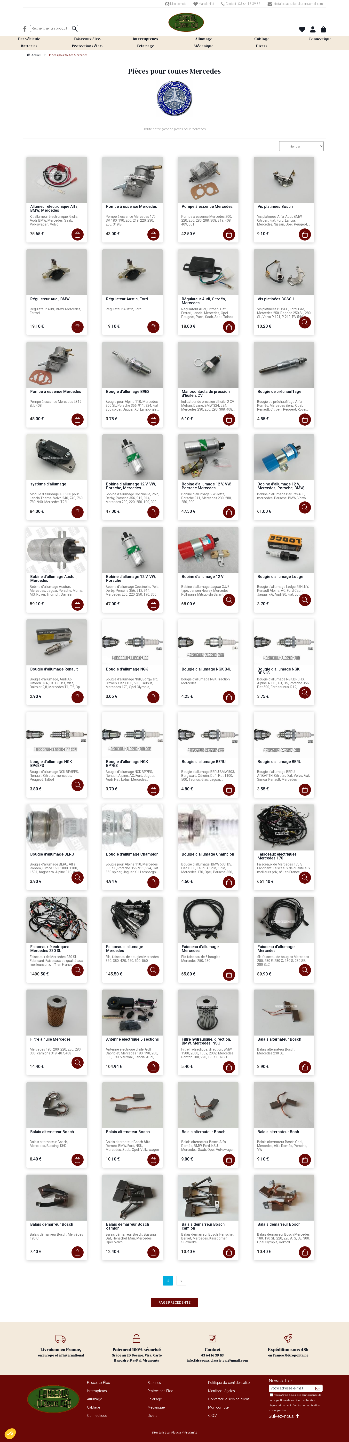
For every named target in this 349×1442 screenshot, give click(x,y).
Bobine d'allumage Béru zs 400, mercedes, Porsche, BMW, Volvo (281, 496)
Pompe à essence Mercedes (131, 207)
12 (113, 1251)
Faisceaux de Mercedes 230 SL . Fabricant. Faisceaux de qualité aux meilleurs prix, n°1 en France (56, 961)
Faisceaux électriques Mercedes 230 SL (49, 949)
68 (188, 603)
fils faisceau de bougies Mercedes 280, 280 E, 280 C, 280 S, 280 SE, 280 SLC (283, 961)
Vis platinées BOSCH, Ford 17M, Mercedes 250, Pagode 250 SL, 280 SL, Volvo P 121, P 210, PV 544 (284, 313)
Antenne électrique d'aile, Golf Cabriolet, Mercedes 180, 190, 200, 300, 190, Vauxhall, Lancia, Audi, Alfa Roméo (132, 1053)
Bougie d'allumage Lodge (280, 577)
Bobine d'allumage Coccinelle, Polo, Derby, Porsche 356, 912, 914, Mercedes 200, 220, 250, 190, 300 (132, 498)
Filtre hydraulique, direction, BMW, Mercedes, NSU (206, 1041)
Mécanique (156, 1407)
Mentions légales (221, 1391)
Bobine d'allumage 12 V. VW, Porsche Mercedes (206, 486)
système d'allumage (48, 484)
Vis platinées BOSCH (276, 299)
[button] (10, 1434)
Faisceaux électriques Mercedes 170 (277, 856)
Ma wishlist (203, 4)
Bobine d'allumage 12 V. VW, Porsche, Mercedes (131, 486)
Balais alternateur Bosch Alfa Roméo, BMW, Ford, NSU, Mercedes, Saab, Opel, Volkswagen (132, 1146)
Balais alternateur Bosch (279, 1039)
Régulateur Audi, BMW (50, 299)
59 (37, 603)
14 (37, 1066)
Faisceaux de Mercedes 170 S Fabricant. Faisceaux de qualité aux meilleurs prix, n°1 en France (283, 868)
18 (188, 326)
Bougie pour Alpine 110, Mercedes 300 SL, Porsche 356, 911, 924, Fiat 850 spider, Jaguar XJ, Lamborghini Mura (132, 406)
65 (188, 973)
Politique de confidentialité (229, 1383)
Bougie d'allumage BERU (204, 762)
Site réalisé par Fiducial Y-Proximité (174, 1432)
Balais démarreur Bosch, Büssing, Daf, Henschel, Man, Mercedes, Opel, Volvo (131, 1238)
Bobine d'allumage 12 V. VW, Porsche (131, 579)
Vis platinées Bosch (275, 207)
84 (37, 511)
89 (264, 973)
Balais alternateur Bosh (278, 1132)
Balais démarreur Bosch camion (127, 1227)
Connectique (97, 1416)
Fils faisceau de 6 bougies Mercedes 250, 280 (200, 959)
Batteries (154, 1383)
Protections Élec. (161, 1391)
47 (113, 511)
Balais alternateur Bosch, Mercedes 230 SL (276, 1051)
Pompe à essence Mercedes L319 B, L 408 (55, 403)
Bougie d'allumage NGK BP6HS (279, 671)
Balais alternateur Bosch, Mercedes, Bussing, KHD (49, 1144)
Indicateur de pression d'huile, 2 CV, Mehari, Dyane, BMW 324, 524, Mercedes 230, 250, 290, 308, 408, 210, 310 (207, 406)
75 (37, 233)
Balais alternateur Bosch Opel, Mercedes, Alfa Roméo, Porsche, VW (282, 1146)
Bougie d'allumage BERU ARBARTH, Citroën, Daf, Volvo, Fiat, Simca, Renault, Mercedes (283, 775)
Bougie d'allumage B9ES (128, 392)
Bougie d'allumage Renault (54, 669)
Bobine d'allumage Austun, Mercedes (54, 579)
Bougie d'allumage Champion (132, 854)
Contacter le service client (228, 1399)
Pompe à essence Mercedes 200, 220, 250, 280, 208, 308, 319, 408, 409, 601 (206, 220)
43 (113, 233)
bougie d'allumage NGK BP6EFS (51, 764)
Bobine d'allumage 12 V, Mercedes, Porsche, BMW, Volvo (281, 486)
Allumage (94, 1399)
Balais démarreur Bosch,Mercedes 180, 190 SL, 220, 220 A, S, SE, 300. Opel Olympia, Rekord (283, 1238)
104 (114, 1066)
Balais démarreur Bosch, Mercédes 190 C (56, 1236)
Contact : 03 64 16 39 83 (241, 4)
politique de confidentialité (292, 1400)
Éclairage (155, 1399)
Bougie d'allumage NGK (127, 669)
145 (114, 973)
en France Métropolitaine (288, 1346)
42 (188, 233)
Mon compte (175, 4)
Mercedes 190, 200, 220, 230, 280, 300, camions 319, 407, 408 (55, 1051)
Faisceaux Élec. (99, 1383)
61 (264, 511)
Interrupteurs (97, 1391)
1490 (39, 973)
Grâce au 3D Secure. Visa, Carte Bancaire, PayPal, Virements (137, 1348)
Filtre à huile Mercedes (50, 1039)
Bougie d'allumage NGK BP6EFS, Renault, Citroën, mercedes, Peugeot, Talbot (54, 775)
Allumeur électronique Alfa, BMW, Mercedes (54, 209)
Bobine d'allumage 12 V (202, 577)
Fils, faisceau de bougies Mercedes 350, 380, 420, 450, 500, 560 (132, 959)
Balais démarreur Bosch (51, 1225)
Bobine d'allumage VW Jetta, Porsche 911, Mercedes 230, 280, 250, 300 (206, 498)
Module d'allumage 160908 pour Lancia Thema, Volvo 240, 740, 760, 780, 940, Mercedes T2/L (56, 498)
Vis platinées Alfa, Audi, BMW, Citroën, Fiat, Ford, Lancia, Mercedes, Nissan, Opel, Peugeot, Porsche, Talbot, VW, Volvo (282, 221)
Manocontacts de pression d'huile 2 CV (206, 394)
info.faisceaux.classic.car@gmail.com (295, 4)
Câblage (93, 1407)
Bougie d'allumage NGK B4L (206, 669)
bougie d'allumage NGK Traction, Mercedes (205, 681)
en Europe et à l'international (61, 1346)
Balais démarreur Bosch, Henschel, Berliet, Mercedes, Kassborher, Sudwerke (207, 1238)
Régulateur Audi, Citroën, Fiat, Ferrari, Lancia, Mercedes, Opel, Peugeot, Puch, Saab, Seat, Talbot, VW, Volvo (207, 313)
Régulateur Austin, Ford (127, 299)
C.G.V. (212, 1416)
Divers (152, 1416)
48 (37, 418)
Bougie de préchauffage (279, 392)
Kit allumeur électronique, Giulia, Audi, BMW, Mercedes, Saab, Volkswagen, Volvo (54, 220)
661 (265, 881)
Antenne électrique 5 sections (132, 1039)
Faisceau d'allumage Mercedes (124, 949)
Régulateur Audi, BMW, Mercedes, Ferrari (55, 311)
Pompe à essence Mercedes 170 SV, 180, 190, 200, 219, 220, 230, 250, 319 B (131, 220)
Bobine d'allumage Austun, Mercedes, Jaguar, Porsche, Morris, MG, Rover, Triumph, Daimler (56, 590)
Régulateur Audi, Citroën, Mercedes (204, 301)
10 (264, 326)
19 (37, 326)
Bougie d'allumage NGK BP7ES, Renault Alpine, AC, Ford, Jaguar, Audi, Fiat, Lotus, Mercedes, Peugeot (130, 776)
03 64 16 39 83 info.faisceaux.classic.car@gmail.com (217, 1348)
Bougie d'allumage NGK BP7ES (127, 764)
